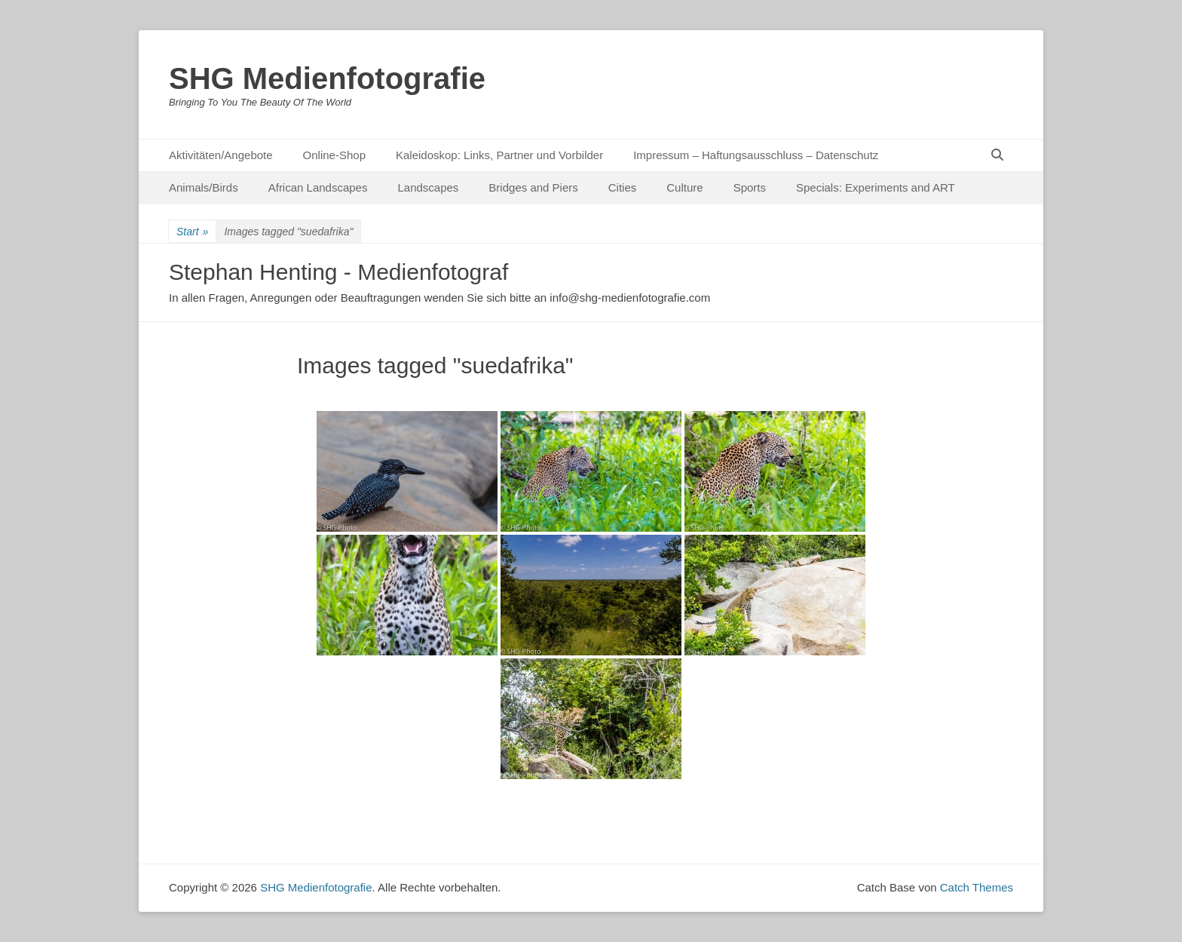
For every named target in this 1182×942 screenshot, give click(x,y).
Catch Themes (976, 887)
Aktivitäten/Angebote (221, 155)
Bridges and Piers (532, 187)
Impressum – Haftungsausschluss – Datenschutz (755, 155)
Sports (749, 187)
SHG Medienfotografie (327, 78)
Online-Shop (334, 155)
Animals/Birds (203, 187)
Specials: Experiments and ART (875, 187)
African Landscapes (318, 187)
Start (192, 232)
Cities (622, 187)
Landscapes (427, 187)
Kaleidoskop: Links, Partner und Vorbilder (499, 155)
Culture (684, 187)
